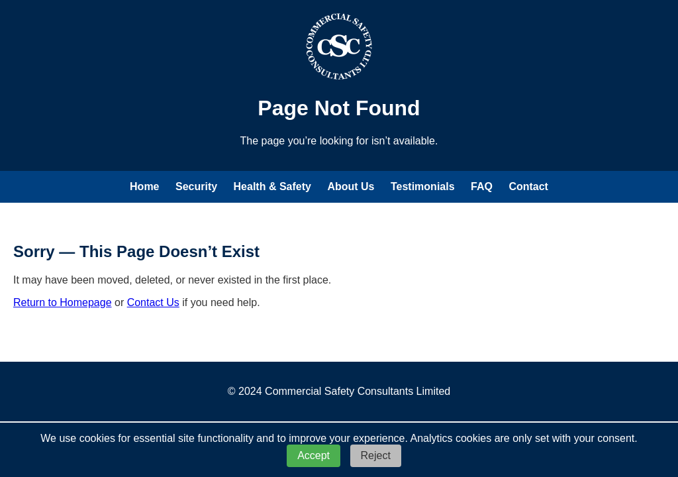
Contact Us (153, 302)
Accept (313, 455)
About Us (350, 186)
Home (144, 186)
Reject (376, 455)
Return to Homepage (62, 302)
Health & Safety (272, 186)
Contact (528, 186)
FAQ (482, 186)
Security (196, 186)
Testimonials (423, 186)
